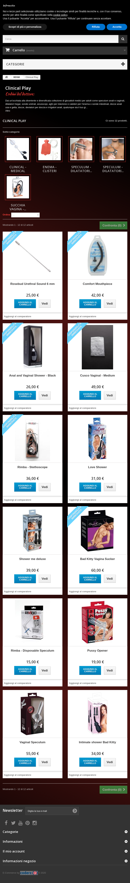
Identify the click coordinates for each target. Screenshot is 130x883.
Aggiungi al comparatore (17, 316)
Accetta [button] (116, 26)
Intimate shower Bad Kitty (97, 742)
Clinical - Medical (17, 169)
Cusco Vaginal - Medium (97, 375)
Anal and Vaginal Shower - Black (32, 375)
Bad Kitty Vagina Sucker (97, 559)
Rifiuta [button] (96, 26)
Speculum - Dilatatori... (81, 169)
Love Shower (97, 467)
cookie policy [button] (60, 14)
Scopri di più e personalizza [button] (25, 26)
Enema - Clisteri (50, 169)
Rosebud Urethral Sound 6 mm (32, 284)
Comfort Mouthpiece (97, 284)
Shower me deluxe (32, 559)
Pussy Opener (97, 650)
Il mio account (14, 851)
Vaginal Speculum (33, 742)
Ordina (6, 214)
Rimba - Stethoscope (32, 467)
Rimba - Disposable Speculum (32, 650)
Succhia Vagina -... (18, 207)
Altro (7, 110)
